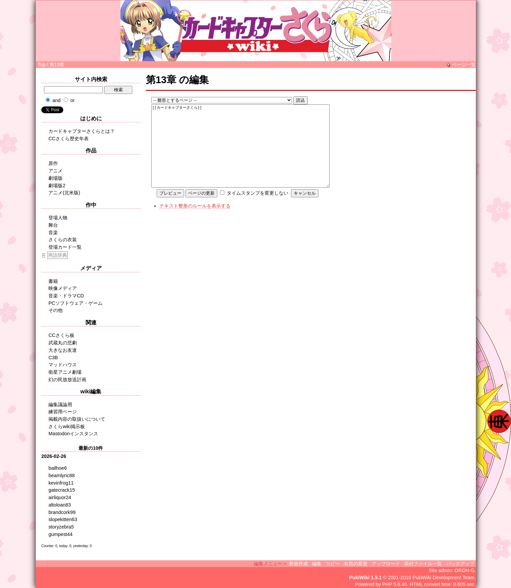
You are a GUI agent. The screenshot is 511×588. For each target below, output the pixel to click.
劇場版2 (56, 185)
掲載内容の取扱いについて (76, 419)
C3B (53, 357)
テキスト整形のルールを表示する (194, 219)
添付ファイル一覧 (423, 563)
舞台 (53, 225)
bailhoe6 (57, 468)
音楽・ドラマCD (66, 295)
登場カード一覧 (65, 247)
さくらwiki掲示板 (66, 426)
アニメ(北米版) (64, 192)
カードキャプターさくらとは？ (81, 131)
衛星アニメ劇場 (65, 372)
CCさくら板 (61, 335)
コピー (333, 563)
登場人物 (57, 217)
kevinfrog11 (60, 483)
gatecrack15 (61, 490)
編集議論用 (60, 404)
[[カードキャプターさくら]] (249, 152)
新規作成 (298, 563)
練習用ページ (62, 411)
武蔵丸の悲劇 (62, 342)
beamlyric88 (61, 475)
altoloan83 (59, 505)
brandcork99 (61, 512)
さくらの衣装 (62, 239)
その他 (55, 310)
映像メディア (62, 288)
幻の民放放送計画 (67, 379)
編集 (316, 563)
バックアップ (460, 563)
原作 (53, 163)
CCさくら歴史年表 (68, 138)
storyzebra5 (61, 527)
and (56, 100)
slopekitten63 (62, 519)
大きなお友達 (62, 350)
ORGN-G (464, 570)
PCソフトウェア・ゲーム (75, 303)
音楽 (53, 232)
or (72, 100)
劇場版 (55, 178)
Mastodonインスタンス (73, 433)
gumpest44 (60, 534)
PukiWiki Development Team (443, 577)
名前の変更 (356, 563)
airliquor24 (59, 497)
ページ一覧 (464, 64)
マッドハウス (62, 364)
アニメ (55, 170)
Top (41, 64)
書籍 (53, 281)
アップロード (386, 563)
